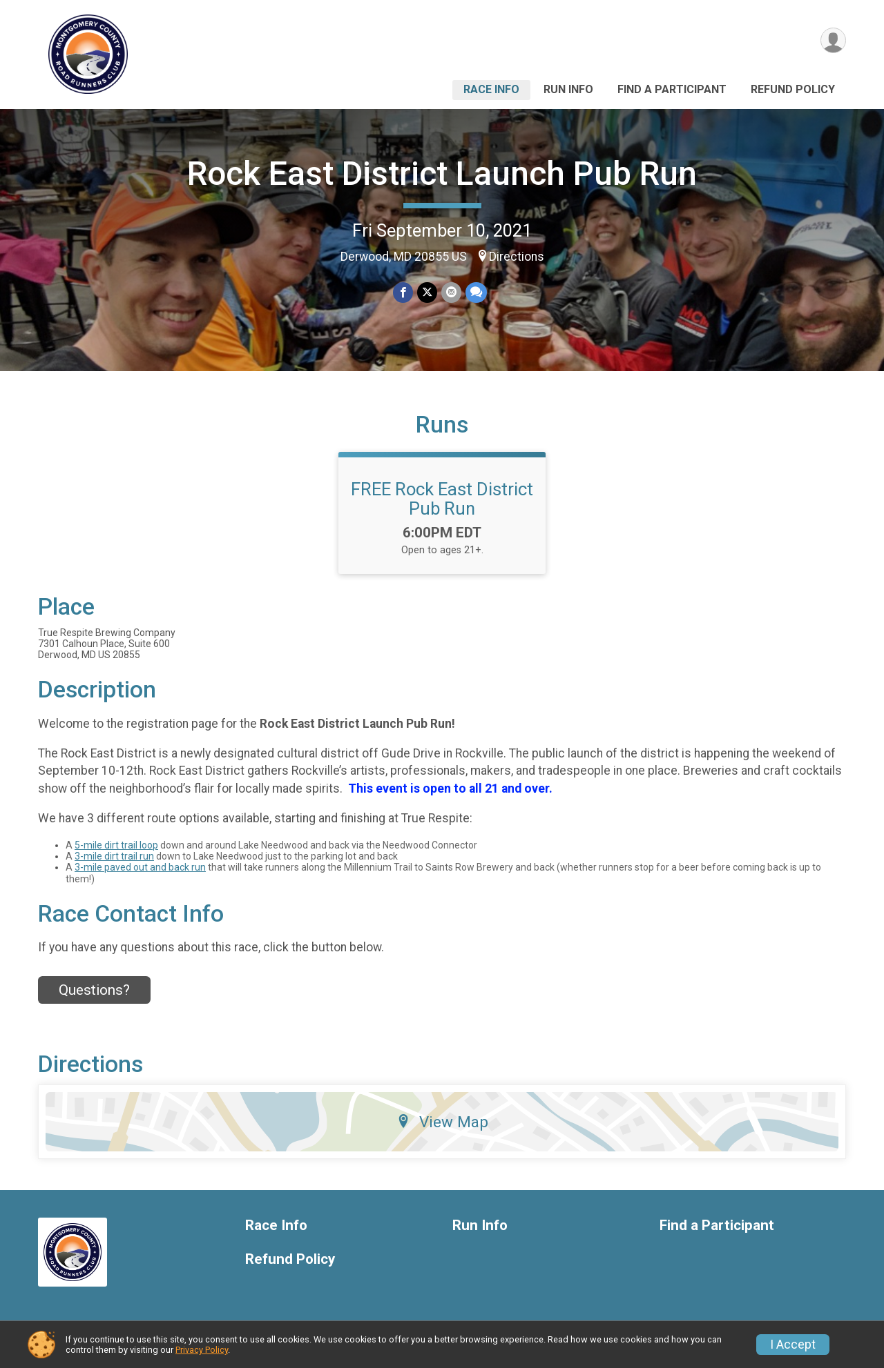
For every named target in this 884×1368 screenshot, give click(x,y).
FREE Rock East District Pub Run (442, 499)
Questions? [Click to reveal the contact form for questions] (94, 990)
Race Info (491, 89)
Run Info (568, 89)
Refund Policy (793, 89)
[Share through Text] (476, 292)
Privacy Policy (201, 1350)
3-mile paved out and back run (140, 867)
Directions (516, 257)
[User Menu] (833, 40)
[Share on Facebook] (403, 292)
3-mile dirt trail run (114, 856)
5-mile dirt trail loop (116, 845)
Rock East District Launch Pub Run (442, 173)
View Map (442, 1122)
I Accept (793, 1344)
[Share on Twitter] (427, 292)
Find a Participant (672, 89)
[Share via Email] (451, 292)
